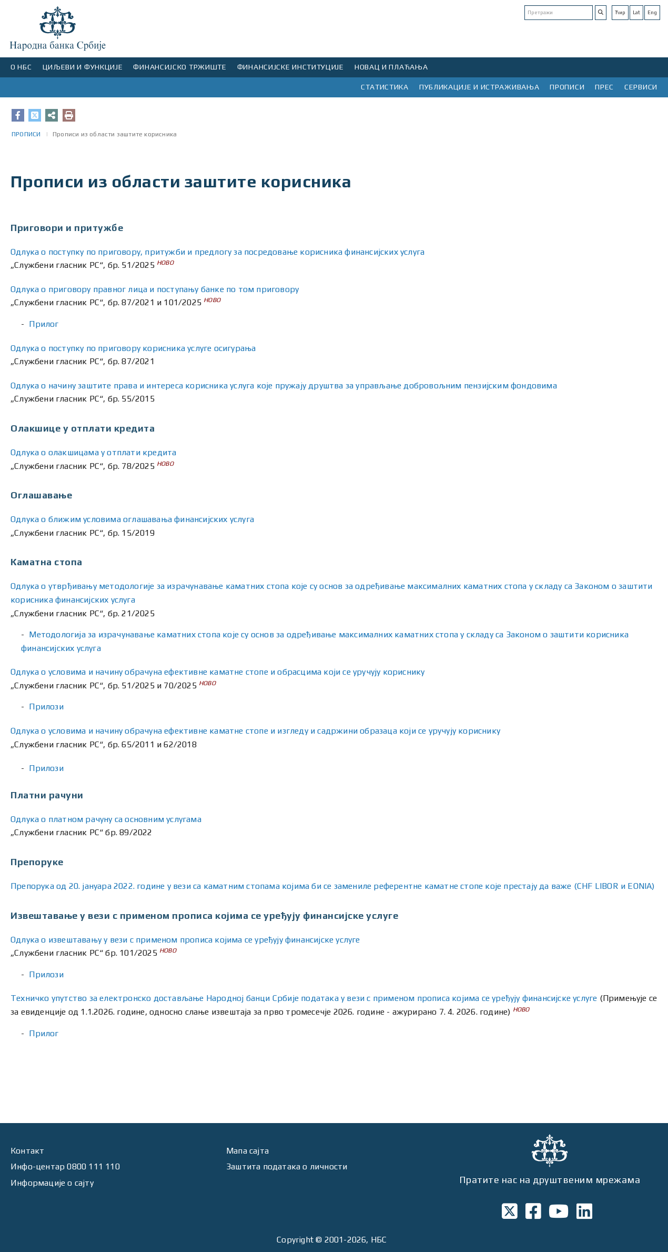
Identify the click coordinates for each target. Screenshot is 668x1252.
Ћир (620, 12)
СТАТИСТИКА (385, 87)
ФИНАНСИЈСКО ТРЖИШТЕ (179, 67)
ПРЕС (604, 87)
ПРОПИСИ (567, 87)
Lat (636, 12)
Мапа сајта (247, 1151)
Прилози (46, 707)
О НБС (21, 67)
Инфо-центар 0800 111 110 (65, 1166)
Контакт (27, 1151)
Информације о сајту (52, 1183)
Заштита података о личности (286, 1166)
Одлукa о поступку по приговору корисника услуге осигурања (133, 348)
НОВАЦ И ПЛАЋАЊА (391, 67)
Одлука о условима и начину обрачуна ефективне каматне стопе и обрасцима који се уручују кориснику (217, 672)
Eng (652, 12)
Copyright (295, 1240)
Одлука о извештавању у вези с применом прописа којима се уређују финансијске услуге (185, 940)
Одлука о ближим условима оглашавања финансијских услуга (132, 519)
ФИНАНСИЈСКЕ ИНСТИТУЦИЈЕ (290, 67)
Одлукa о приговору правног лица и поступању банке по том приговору (155, 289)
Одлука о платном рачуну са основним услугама (106, 819)
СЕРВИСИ (640, 87)
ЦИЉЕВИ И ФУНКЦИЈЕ (83, 67)
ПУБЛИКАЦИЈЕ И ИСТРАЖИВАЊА (479, 87)
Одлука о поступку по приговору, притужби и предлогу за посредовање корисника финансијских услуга (217, 252)
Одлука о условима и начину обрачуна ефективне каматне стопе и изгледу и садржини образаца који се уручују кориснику (255, 731)
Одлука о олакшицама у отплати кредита (93, 452)
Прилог (43, 324)
